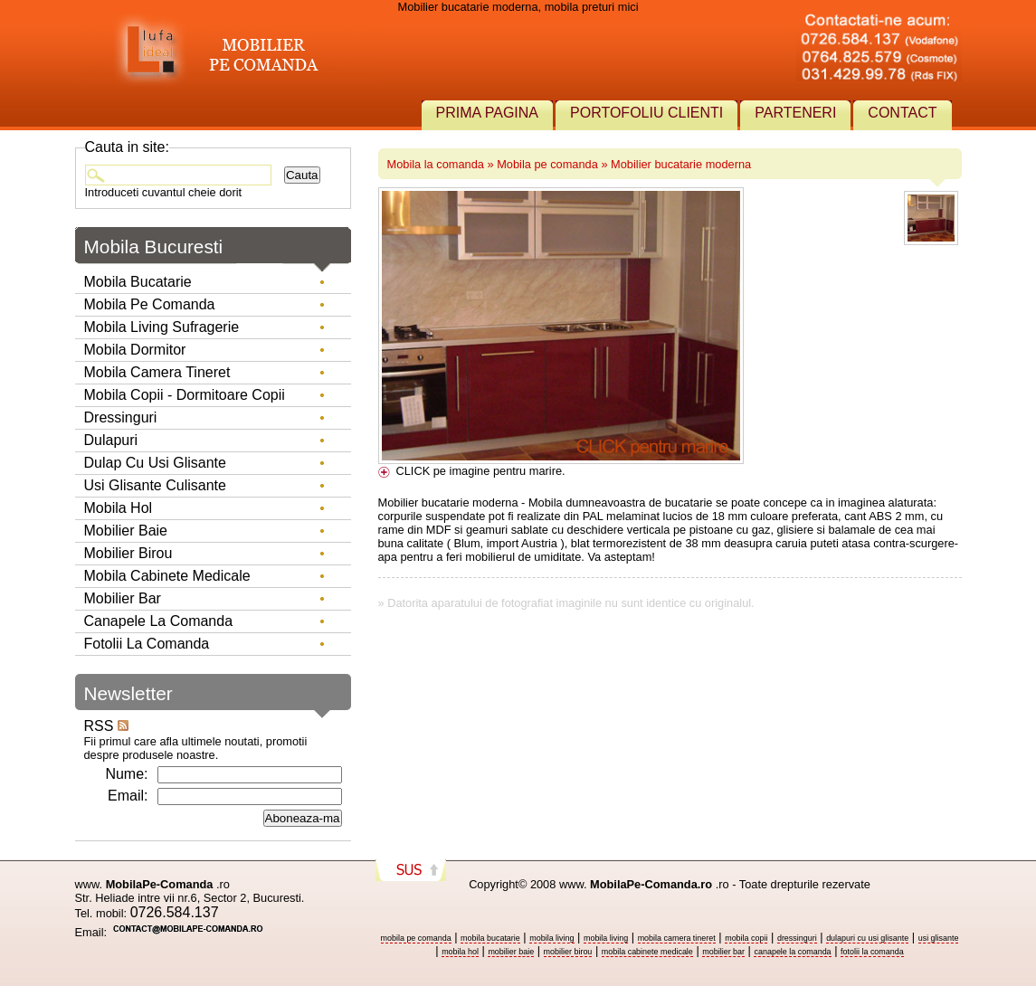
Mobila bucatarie (138, 281)
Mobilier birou (128, 553)
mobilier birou (568, 951)
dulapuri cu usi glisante (867, 938)
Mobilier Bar (122, 598)
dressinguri (797, 938)
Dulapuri (111, 440)
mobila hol (460, 951)
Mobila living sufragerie (162, 327)
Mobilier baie (125, 530)
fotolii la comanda (872, 951)
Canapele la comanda (158, 621)
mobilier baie (511, 951)
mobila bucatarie (490, 938)
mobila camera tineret (677, 938)
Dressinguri (120, 417)
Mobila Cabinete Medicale (167, 575)
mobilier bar (723, 951)
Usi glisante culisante (155, 485)
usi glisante (938, 938)
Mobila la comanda (435, 164)
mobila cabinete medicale (647, 951)
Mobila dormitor (135, 349)
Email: (127, 795)
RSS (106, 726)
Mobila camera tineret (157, 372)
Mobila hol (118, 508)
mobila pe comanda (416, 938)
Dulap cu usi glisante (155, 462)
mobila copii (746, 938)
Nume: (126, 774)
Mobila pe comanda (547, 164)
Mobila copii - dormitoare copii (184, 395)
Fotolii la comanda (147, 643)
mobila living (551, 938)
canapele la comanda (792, 951)
